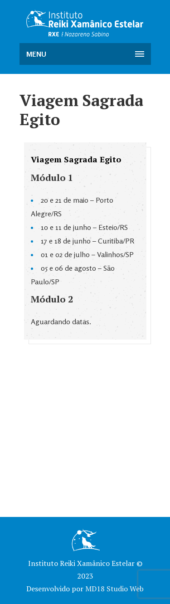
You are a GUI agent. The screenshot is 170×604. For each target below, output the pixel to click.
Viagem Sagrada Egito (76, 159)
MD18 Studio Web (114, 589)
